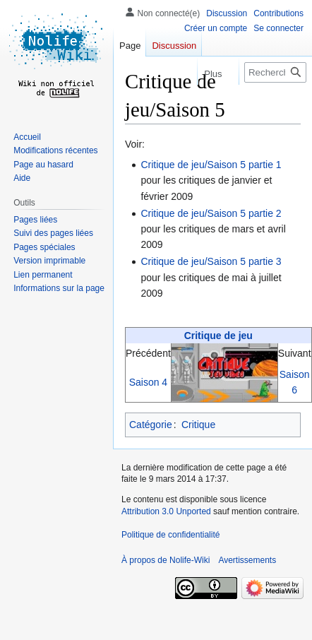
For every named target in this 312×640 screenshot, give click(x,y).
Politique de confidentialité (170, 535)
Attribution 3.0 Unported (166, 511)
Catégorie (150, 424)
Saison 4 (148, 382)
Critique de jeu (218, 335)
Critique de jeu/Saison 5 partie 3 (210, 261)
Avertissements (247, 560)
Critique (198, 424)
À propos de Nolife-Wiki (165, 560)
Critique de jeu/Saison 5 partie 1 (210, 164)
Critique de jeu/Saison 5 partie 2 (210, 213)
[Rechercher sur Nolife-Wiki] (275, 72)
